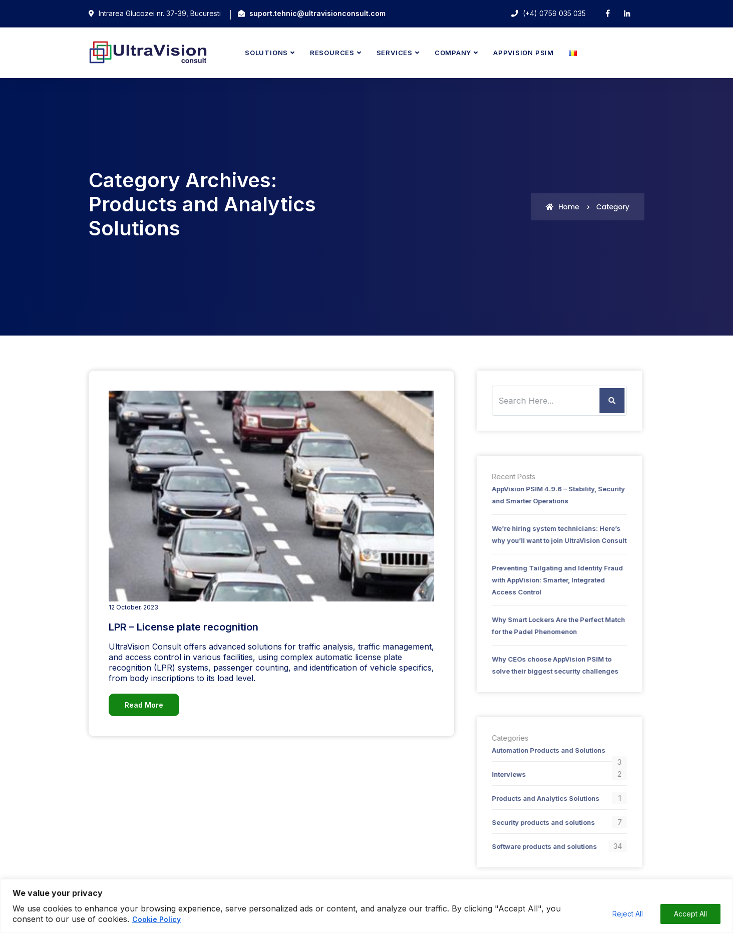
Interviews (505, 774)
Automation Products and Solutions (545, 750)
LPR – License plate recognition (183, 627)
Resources (332, 53)
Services (395, 53)
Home (562, 207)
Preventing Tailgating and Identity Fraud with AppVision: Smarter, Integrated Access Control (553, 580)
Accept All (690, 913)
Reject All (627, 913)
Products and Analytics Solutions (542, 798)
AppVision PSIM (523, 53)
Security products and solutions (539, 822)
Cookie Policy (156, 919)
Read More (144, 705)
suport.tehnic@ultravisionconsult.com (317, 13)
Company (453, 53)
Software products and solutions (540, 846)
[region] (366, 906)
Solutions (266, 53)
